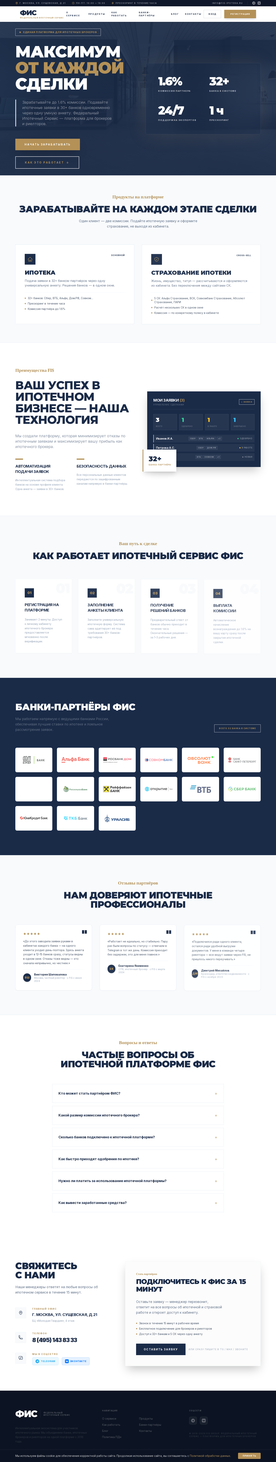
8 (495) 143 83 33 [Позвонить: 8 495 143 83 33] (54, 1340)
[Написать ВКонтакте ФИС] (76, 1361)
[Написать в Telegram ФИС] (45, 1361)
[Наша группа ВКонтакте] (259, 3)
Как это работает (47, 162)
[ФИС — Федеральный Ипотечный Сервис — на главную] (42, 14)
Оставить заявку (161, 1349)
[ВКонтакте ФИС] (204, 1420)
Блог (175, 14)
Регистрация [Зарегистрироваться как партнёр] (240, 14)
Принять (249, 1455)
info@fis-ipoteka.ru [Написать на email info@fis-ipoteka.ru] (227, 3)
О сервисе (73, 14)
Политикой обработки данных (210, 1455)
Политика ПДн (111, 1437)
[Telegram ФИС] (193, 1420)
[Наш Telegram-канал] (253, 3)
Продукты (96, 14)
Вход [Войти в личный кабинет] (212, 14)
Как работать (119, 14)
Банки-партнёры (147, 14)
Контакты (193, 14)
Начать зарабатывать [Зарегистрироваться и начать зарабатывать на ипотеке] (48, 144)
